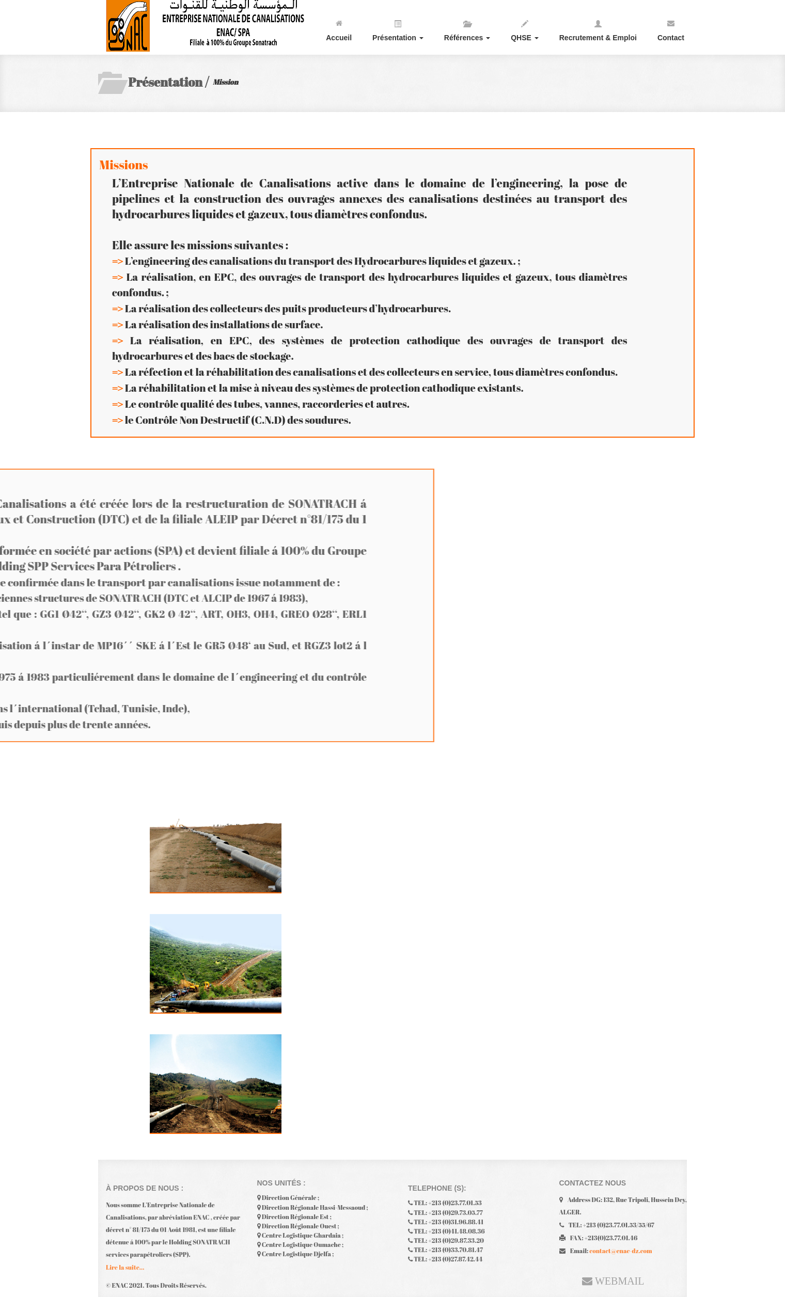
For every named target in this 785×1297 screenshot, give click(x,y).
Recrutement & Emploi (598, 28)
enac (209, 26)
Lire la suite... (125, 1270)
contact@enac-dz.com (620, 1248)
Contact (670, 28)
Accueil (339, 28)
